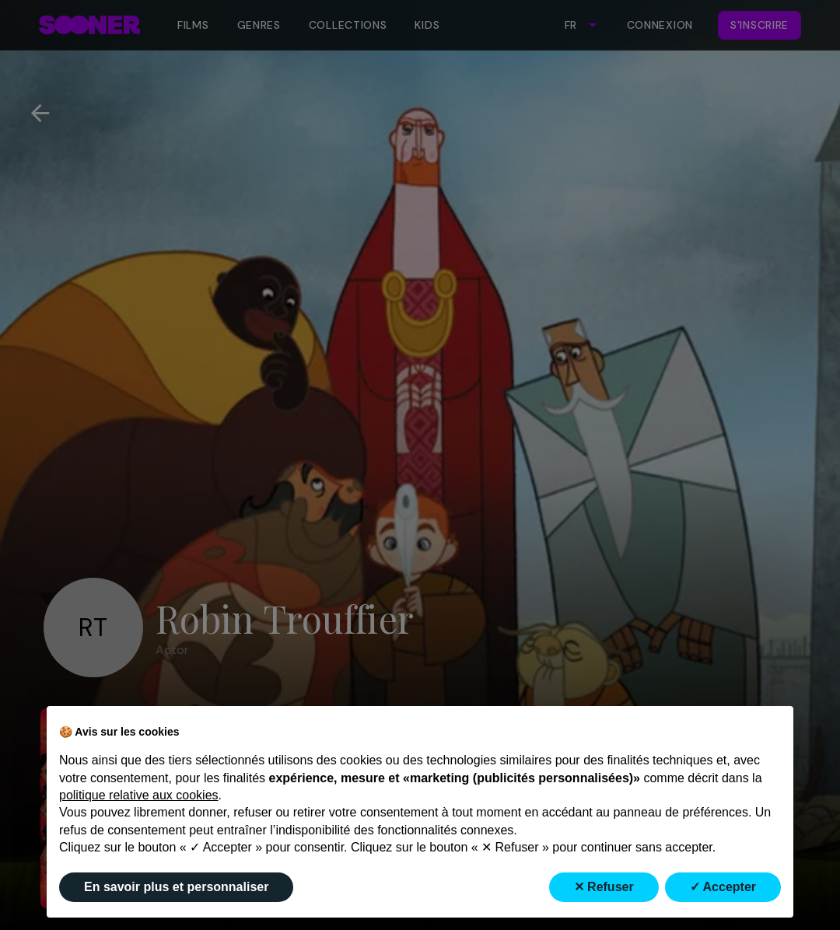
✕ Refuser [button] (604, 886)
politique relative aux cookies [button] (139, 795)
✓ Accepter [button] (723, 886)
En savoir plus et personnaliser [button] (176, 886)
